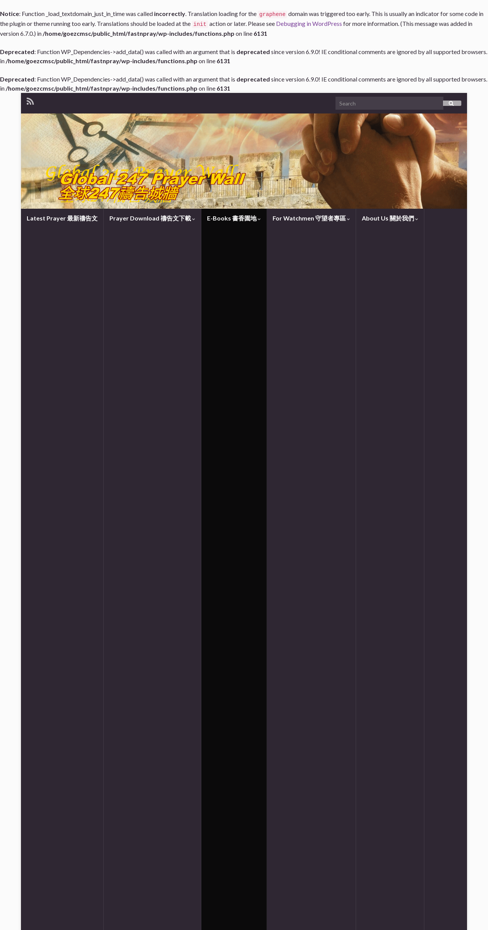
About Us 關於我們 (390, 218)
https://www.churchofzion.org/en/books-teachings (182, 880)
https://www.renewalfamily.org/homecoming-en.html (131, 867)
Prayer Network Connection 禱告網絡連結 (88, 492)
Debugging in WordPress (309, 23)
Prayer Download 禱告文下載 (152, 218)
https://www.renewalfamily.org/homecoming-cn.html (129, 855)
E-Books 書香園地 (234, 218)
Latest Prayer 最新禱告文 (62, 218)
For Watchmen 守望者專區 (311, 218)
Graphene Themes (79, 921)
